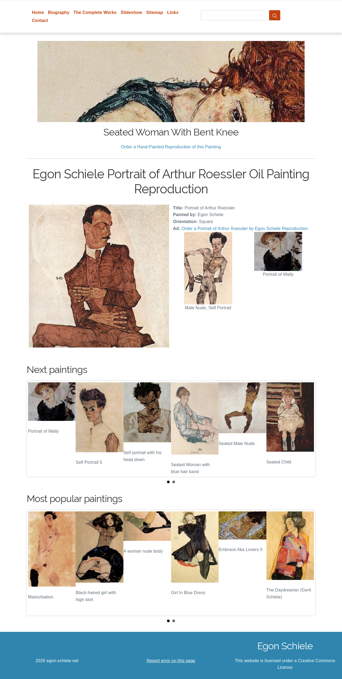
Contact (40, 20)
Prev (35, 428)
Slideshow (131, 12)
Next (307, 428)
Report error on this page (171, 660)
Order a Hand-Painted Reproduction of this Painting (171, 147)
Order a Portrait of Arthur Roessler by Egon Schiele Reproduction (244, 228)
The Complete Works (95, 12)
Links (173, 12)
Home (38, 12)
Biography (58, 12)
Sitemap (154, 12)
